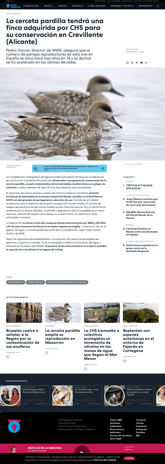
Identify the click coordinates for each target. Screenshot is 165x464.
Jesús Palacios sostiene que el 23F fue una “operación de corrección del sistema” (142, 202)
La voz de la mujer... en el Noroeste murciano (86, 390)
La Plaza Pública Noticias (137, 195)
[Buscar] (157, 6)
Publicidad (115, 426)
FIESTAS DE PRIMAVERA (113, 1)
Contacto (141, 420)
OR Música (129, 449)
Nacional (62, 6)
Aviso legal (116, 438)
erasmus (130, 225)
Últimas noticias (31, 6)
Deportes (76, 6)
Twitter (140, 423)
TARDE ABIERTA (29, 387)
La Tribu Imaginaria (96, 6)
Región (47, 6)
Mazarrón (50, 326)
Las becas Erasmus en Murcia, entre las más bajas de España (142, 231)
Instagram (141, 429)
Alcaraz (155, 1)
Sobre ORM (116, 420)
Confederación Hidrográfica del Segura (67, 282)
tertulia (130, 182)
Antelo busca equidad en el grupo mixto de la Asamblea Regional (141, 248)
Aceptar (129, 458)
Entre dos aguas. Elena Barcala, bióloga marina (34, 390)
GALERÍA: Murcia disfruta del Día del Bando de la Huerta (140, 215)
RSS (138, 435)
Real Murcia (138, 1)
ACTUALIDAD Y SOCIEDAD (33, 400)
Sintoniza (115, 423)
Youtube (140, 432)
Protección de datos (121, 435)
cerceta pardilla (35, 282)
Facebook (141, 426)
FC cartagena (147, 1)
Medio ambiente (13, 14)
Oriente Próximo (100, 1)
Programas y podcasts (121, 6)
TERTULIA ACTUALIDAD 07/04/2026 (139, 187)
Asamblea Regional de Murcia (140, 241)
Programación (146, 6)
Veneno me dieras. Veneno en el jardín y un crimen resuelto (139, 392)
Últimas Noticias (127, 1)
